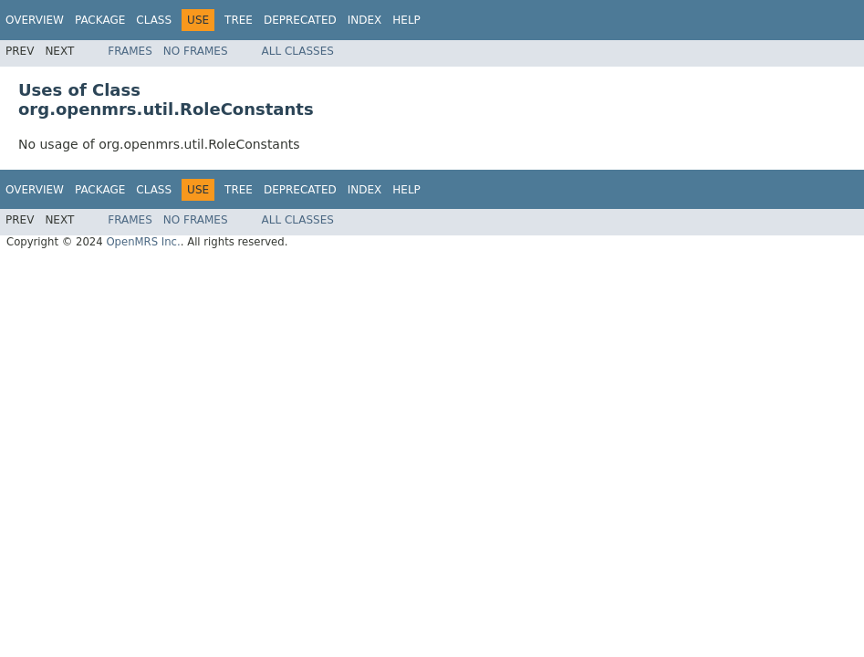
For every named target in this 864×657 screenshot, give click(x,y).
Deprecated (300, 20)
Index (365, 20)
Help (406, 20)
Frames (130, 51)
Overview (34, 20)
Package (100, 20)
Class (154, 20)
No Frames (195, 51)
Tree (238, 20)
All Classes (298, 51)
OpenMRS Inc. (143, 241)
